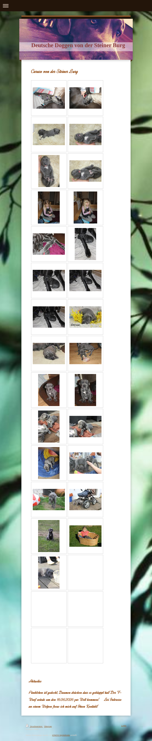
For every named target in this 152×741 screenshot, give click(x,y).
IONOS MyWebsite (61, 735)
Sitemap (48, 726)
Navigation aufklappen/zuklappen (76, 5)
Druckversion (34, 726)
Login (123, 725)
